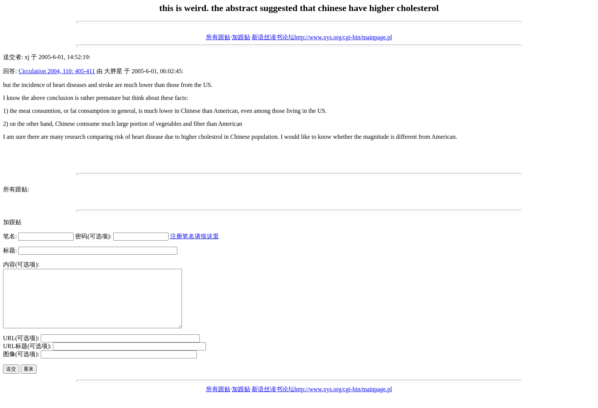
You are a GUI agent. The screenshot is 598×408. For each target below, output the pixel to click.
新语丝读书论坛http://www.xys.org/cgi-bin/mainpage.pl (322, 37)
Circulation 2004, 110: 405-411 (56, 71)
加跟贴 (241, 37)
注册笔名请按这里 (194, 236)
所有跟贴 (218, 37)
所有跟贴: (16, 189)
